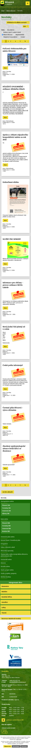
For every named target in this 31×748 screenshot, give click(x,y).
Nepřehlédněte (20, 34)
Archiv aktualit (8, 492)
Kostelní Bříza (7, 597)
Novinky (3, 498)
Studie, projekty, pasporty (8, 573)
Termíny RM (6, 526)
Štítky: (3, 30)
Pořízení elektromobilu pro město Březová (14, 49)
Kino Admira (10, 30)
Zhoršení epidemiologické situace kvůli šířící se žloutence (14, 448)
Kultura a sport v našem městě (12, 32)
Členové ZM (6, 505)
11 (20, 41)
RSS (25, 26)
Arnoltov (5, 602)
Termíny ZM (6, 508)
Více (5, 68)
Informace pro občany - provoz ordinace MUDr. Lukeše (13, 285)
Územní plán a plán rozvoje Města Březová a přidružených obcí (14, 555)
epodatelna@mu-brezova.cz (17, 682)
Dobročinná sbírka (11, 182)
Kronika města (5, 566)
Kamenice (5, 586)
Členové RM (6, 523)
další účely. (18, 739)
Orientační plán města (7, 537)
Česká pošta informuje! (13, 365)
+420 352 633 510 (14, 680)
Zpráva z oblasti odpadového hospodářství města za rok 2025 (15, 137)
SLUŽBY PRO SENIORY (12, 239)
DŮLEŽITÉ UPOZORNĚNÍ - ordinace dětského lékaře (14, 87)
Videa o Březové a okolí (8, 547)
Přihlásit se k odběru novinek (18, 22)
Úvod (2, 11)
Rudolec (4, 592)
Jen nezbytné (16, 746)
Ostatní (23, 37)
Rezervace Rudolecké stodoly (11, 619)
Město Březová (10, 11)
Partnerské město (6, 559)
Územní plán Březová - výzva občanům (13, 408)
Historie (3, 563)
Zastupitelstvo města (7, 501)
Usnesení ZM (6, 511)
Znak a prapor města (7, 570)
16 (25, 41)
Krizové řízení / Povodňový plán (10, 540)
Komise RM (6, 531)
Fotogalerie (4, 544)
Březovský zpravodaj (7, 551)
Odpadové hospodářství (10, 37)
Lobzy (4, 607)
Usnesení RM (6, 528)
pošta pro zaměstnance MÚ (15, 720)
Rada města (4, 519)
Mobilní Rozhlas (6, 577)
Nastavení (24, 746)
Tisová (4, 613)
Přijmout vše (7, 746)
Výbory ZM (5, 513)
